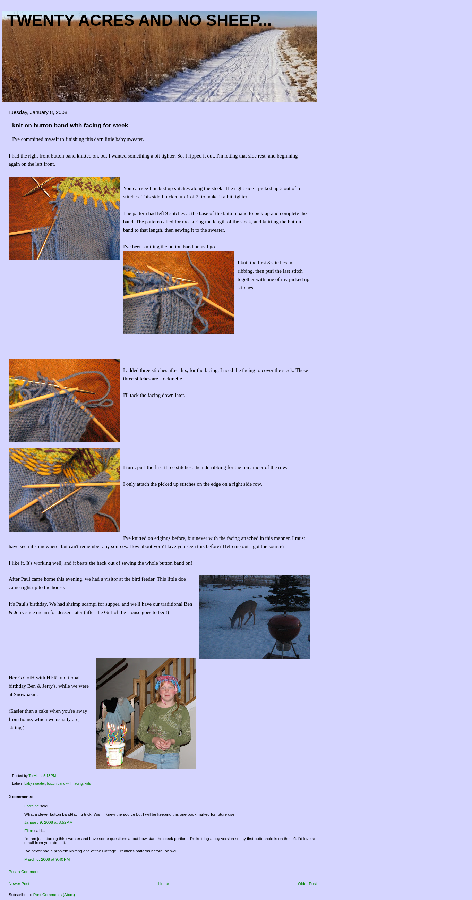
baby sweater (34, 784)
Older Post (307, 884)
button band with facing (65, 784)
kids (88, 784)
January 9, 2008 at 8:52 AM (48, 822)
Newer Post (19, 884)
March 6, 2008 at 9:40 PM (47, 859)
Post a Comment (23, 871)
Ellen (28, 831)
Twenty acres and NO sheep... (139, 20)
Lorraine (31, 806)
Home (163, 884)
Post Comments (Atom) (54, 895)
